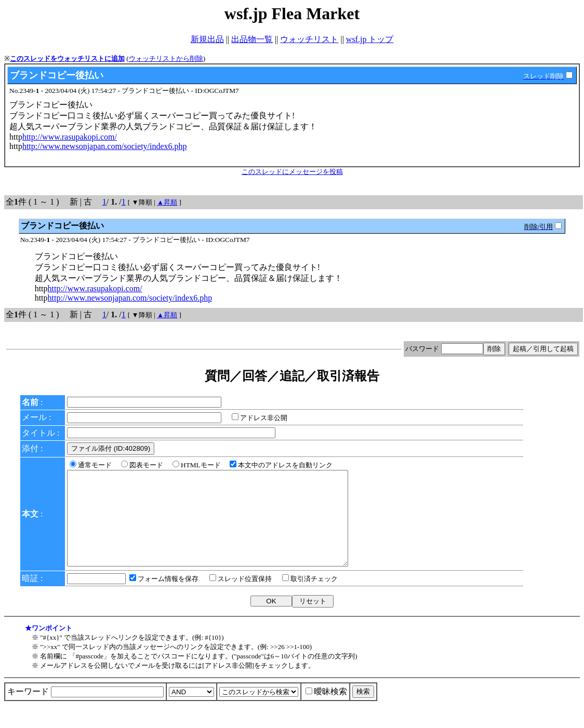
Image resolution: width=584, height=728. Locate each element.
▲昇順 (167, 202)
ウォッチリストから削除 (166, 58)
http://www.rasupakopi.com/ (69, 136)
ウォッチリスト (309, 39)
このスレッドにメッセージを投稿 (292, 172)
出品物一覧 (252, 39)
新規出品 (207, 39)
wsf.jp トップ (370, 39)
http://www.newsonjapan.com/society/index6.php (104, 146)
